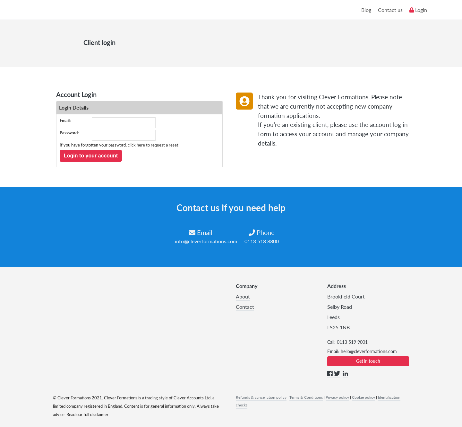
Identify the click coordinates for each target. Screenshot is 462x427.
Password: (69, 132)
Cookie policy (363, 397)
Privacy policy (337, 397)
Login (418, 10)
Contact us (390, 10)
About (243, 296)
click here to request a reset (153, 144)
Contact (245, 307)
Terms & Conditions (306, 397)
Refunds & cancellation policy (261, 397)
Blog (366, 10)
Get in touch (368, 361)
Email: (65, 120)
